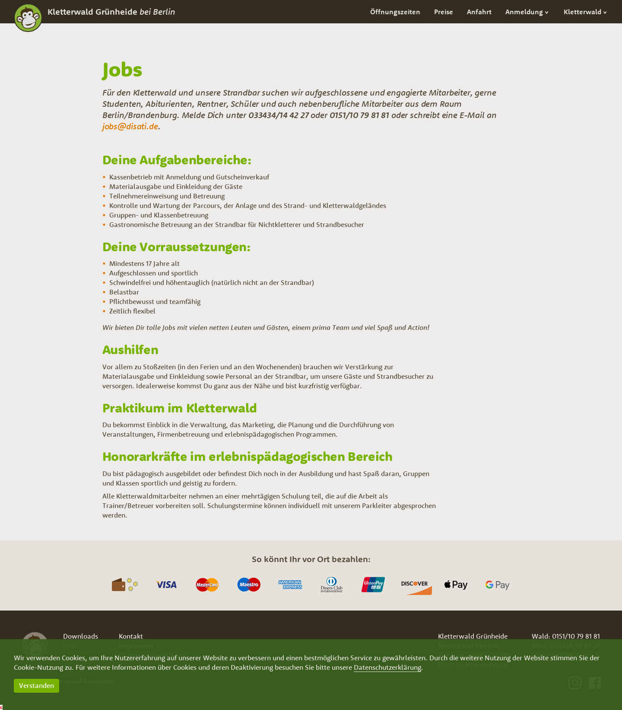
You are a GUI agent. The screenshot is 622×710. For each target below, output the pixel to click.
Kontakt (131, 636)
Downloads (80, 636)
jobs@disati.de (130, 126)
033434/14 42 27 (278, 114)
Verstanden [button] (36, 685)
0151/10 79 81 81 (359, 114)
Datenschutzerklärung (387, 667)
